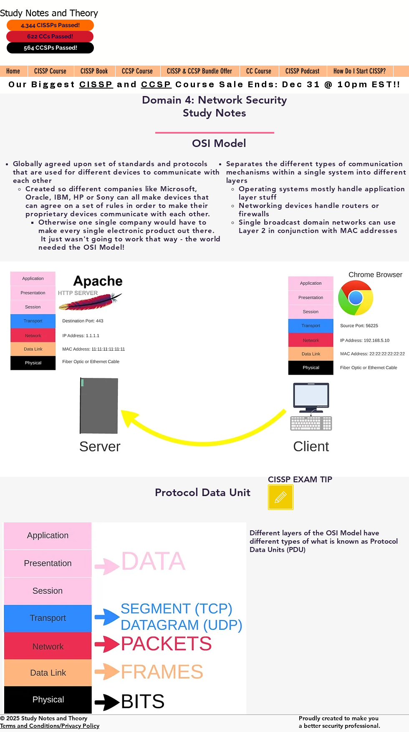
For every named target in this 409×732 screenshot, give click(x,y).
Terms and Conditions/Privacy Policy (49, 725)
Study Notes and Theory (49, 13)
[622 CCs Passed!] (49, 36)
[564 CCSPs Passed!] (50, 47)
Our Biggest (43, 85)
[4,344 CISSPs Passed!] (50, 25)
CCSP (156, 85)
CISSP (96, 85)
